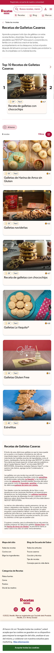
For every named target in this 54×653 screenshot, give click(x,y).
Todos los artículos (35, 567)
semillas (7, 493)
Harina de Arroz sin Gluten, (33, 540)
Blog (33, 15)
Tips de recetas (33, 578)
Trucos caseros (33, 570)
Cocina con (6, 568)
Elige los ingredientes (11, 572)
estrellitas (45, 484)
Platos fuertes (8, 595)
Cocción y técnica (34, 574)
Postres (5, 603)
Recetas (19, 15)
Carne (4, 599)
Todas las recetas (12, 22)
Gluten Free (9, 540)
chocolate (41, 490)
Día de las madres (9, 607)
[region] (27, 637)
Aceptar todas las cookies (27, 648)
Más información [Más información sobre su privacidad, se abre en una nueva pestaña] (43, 642)
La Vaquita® (32, 486)
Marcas (47, 15)
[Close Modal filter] (48, 137)
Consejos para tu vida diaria (38, 582)
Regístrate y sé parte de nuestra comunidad (27, 2)
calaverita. (25, 488)
